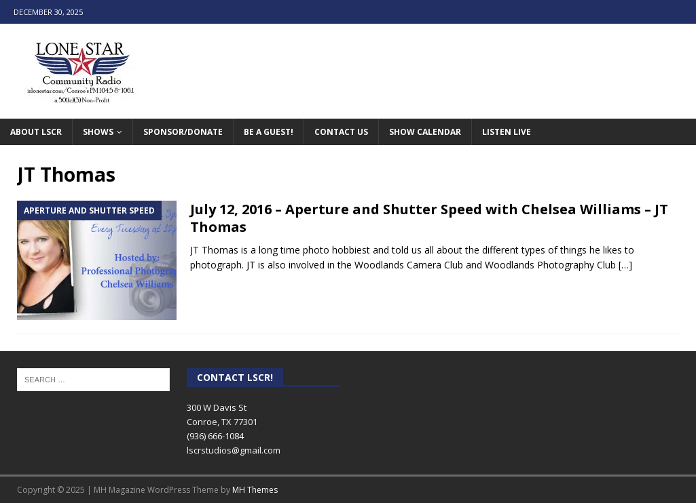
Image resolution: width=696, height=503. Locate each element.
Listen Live (506, 132)
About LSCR (36, 132)
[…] (625, 264)
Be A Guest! (268, 132)
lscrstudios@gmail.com (233, 450)
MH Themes (255, 490)
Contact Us (341, 132)
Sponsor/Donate (183, 132)
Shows (98, 132)
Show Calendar (425, 132)
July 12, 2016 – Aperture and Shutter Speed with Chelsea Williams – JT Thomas (429, 218)
